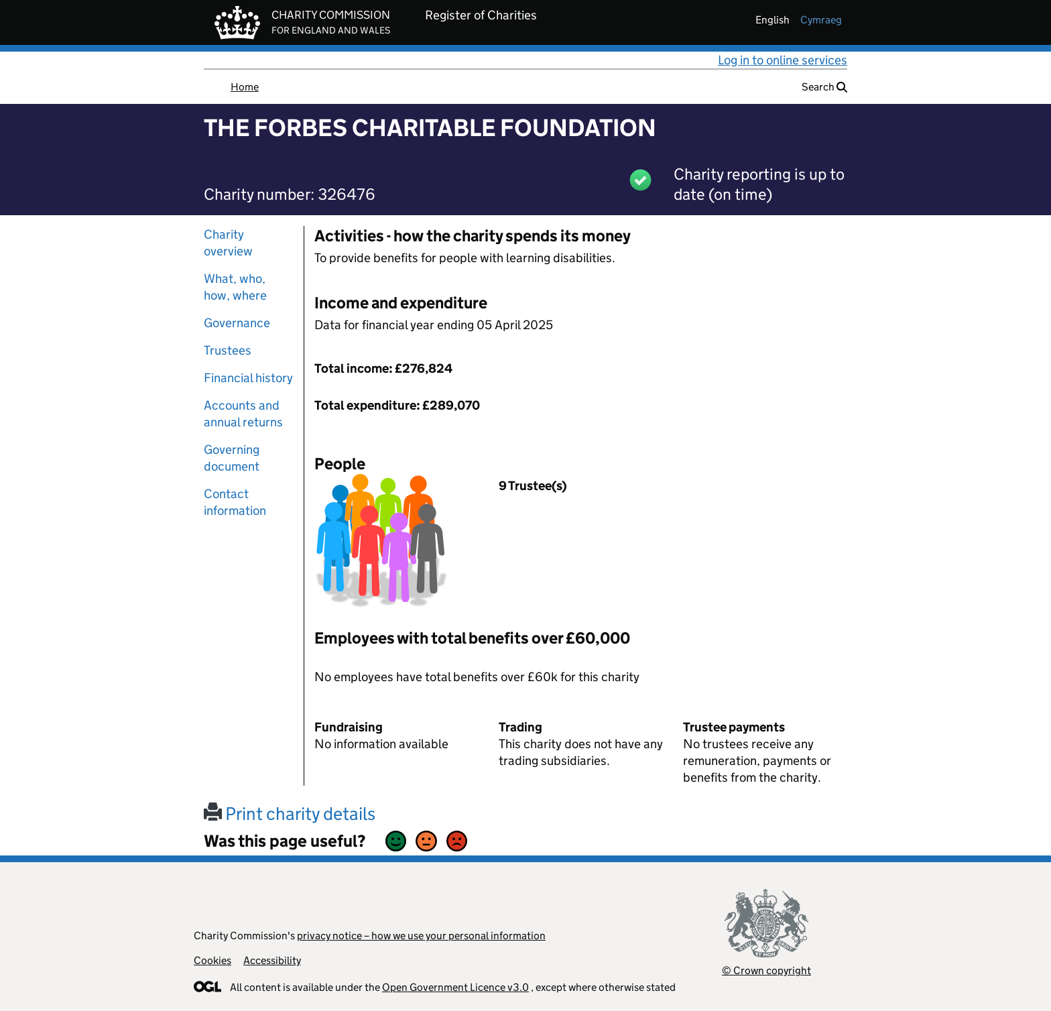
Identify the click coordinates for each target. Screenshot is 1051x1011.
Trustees (227, 350)
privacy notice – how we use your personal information (421, 935)
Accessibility (272, 960)
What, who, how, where (235, 287)
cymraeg (821, 19)
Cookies (212, 960)
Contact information (235, 502)
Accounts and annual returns (243, 414)
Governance (237, 323)
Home (245, 86)
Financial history (248, 377)
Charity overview (228, 243)
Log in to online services (782, 60)
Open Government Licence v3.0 (455, 987)
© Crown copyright (766, 970)
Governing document (231, 458)
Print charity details (289, 813)
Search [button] (824, 86)
